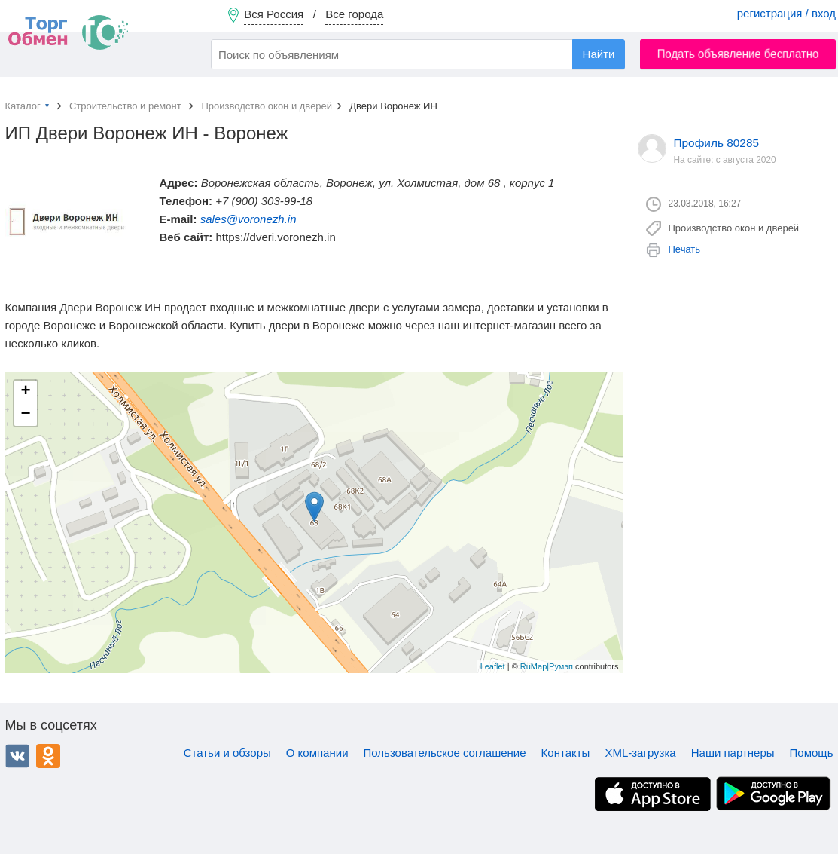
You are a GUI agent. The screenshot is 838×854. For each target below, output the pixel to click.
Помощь (811, 752)
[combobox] (418, 54)
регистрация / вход (786, 13)
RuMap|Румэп (546, 666)
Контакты (565, 752)
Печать (685, 249)
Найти (599, 53)
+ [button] (25, 392)
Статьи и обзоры (227, 752)
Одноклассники (48, 756)
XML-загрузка (640, 752)
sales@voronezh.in (248, 219)
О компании (317, 752)
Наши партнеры (733, 752)
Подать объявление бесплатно (738, 53)
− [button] (25, 414)
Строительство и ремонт (126, 106)
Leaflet (492, 666)
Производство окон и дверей (266, 106)
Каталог (23, 106)
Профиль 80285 (717, 142)
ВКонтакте (17, 756)
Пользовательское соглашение (445, 752)
